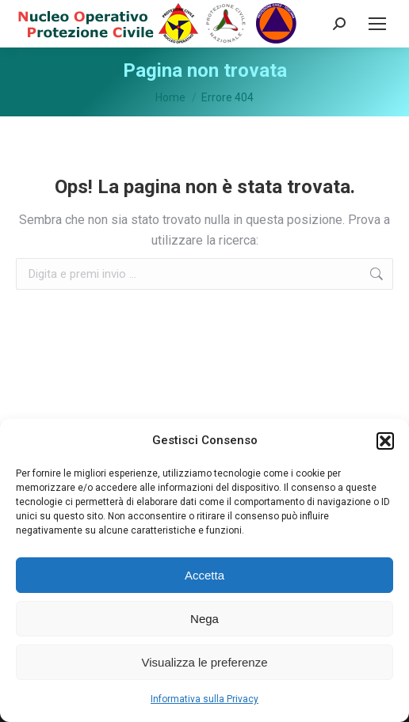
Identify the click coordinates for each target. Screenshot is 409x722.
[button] (385, 441)
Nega (204, 618)
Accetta (204, 575)
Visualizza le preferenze (205, 662)
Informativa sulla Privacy (204, 699)
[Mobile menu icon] (377, 24)
